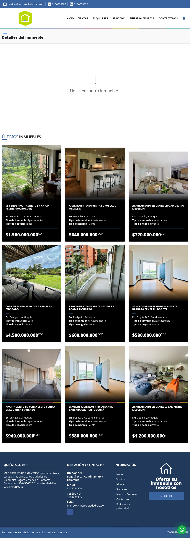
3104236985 (59, 4)
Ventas (83, 18)
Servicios (118, 18)
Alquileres (100, 18)
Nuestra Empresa (142, 18)
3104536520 (81, 4)
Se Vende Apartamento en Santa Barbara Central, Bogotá (91, 408)
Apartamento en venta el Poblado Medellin (92, 207)
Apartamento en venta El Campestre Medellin (157, 408)
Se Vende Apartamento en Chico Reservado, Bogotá (27, 207)
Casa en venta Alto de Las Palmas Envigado (29, 308)
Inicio (69, 18)
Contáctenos (168, 18)
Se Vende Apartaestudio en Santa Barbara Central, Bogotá (155, 308)
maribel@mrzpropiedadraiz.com (86, 505)
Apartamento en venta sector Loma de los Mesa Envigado (30, 408)
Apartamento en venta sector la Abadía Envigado (91, 308)
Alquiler (121, 484)
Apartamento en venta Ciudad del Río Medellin (158, 207)
